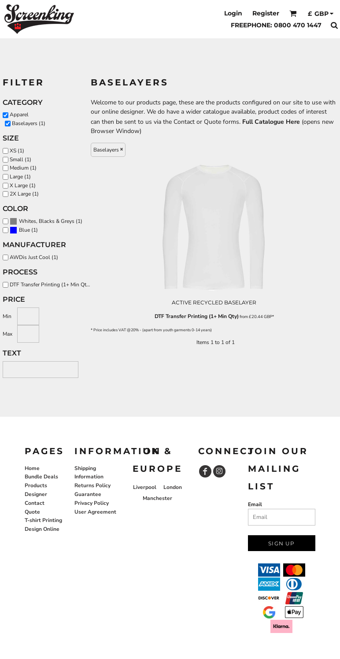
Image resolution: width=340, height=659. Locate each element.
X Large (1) (23, 185)
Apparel (19, 114)
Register (265, 13)
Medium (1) (23, 167)
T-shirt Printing (43, 520)
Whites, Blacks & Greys (46, 221)
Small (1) (20, 159)
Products (36, 485)
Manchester (157, 498)
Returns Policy (92, 485)
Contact (34, 503)
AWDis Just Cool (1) (34, 257)
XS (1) (17, 150)
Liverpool (144, 487)
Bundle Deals (41, 476)
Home (32, 468)
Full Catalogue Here (271, 122)
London (172, 487)
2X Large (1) (24, 193)
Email (255, 504)
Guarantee (87, 494)
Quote (32, 511)
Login (233, 13)
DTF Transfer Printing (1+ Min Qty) (197, 316)
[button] (293, 13)
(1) (46, 221)
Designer (36, 494)
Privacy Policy (91, 503)
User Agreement (95, 511)
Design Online (42, 529)
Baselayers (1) (28, 123)
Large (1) (20, 176)
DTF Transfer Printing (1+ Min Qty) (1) (52, 284)
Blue (24, 229)
